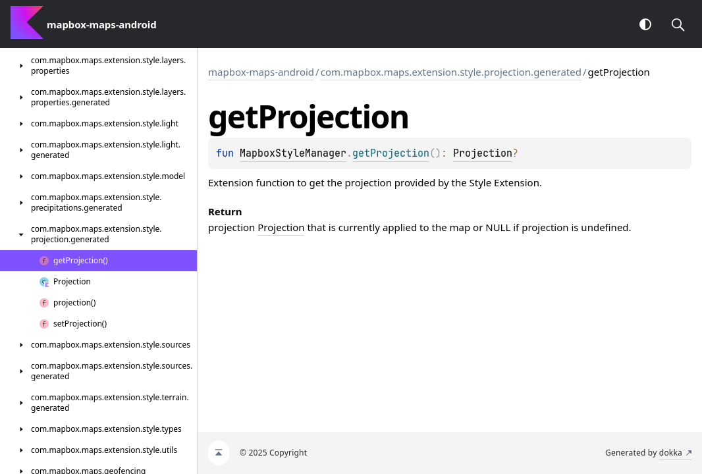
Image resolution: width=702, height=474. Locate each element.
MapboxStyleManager (293, 153)
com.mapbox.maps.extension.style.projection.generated (451, 71)
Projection (482, 153)
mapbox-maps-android (261, 71)
